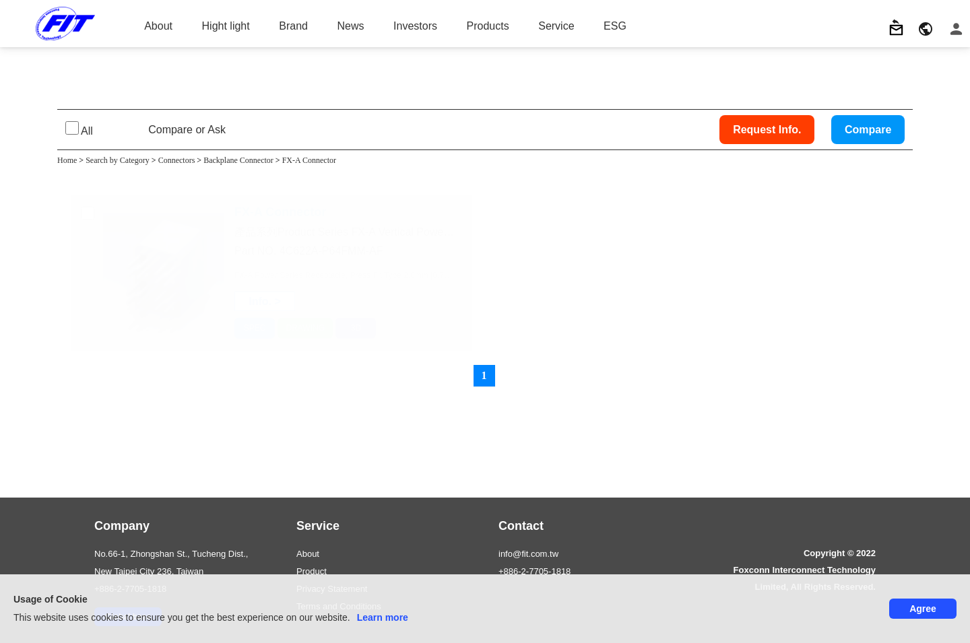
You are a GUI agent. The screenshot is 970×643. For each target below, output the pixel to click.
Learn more (382, 617)
